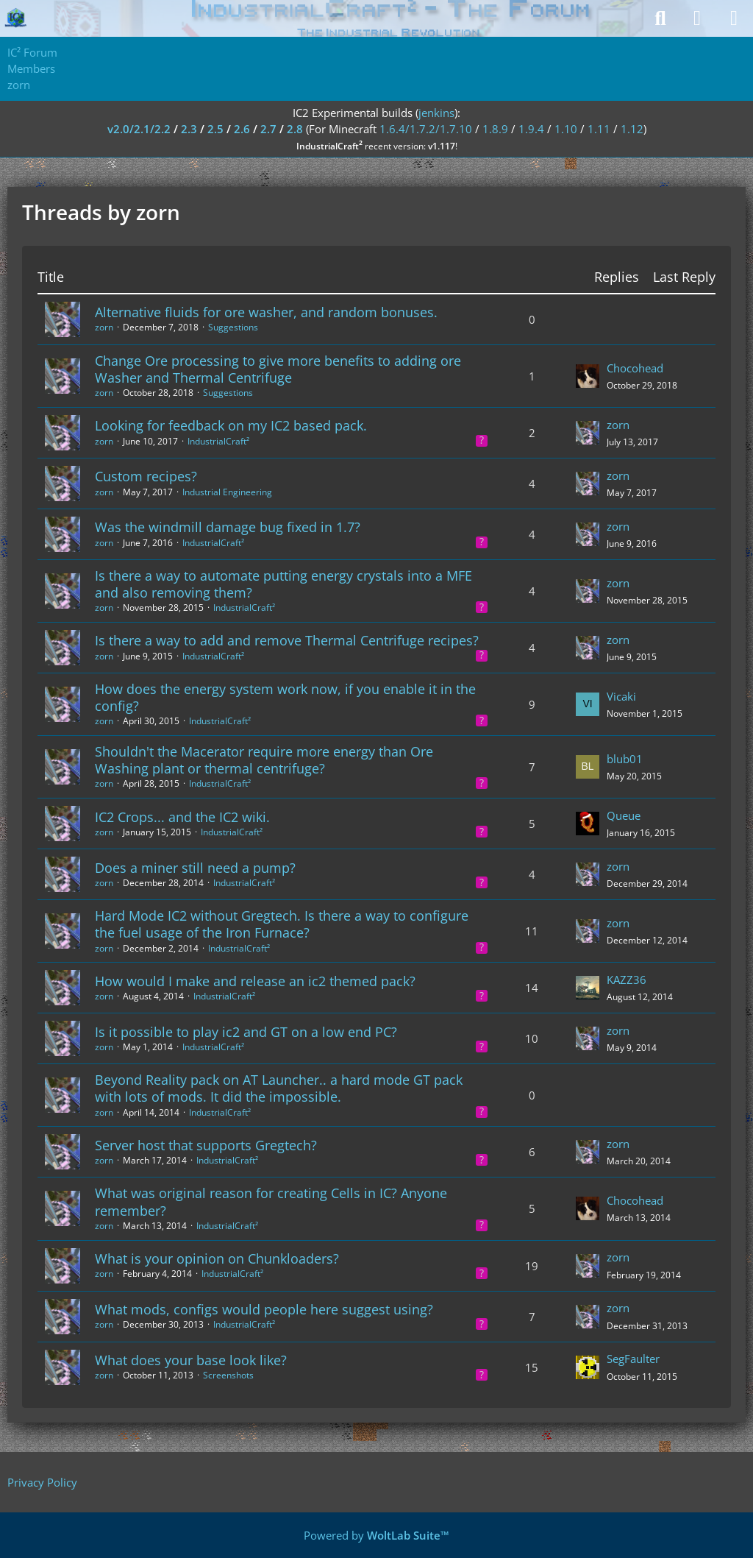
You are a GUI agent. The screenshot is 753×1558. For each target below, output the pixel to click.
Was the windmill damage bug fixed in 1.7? (227, 527)
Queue (623, 815)
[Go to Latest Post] (587, 376)
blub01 (625, 758)
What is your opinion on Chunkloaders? (217, 1258)
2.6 (242, 128)
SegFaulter (633, 1358)
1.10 (565, 128)
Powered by (376, 1535)
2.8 (295, 128)
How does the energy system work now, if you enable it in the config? (285, 697)
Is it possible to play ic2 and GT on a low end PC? (246, 1032)
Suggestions (233, 327)
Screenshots (228, 1375)
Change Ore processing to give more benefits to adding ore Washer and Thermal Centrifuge (278, 369)
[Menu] (734, 18)
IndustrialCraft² (218, 441)
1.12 (632, 128)
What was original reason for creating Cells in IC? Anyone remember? (271, 1201)
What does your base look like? (191, 1360)
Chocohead (635, 368)
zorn (104, 327)
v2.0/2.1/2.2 (139, 128)
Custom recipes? (146, 476)
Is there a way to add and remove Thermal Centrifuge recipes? (287, 640)
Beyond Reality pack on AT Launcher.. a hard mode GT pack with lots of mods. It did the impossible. (279, 1088)
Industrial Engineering (227, 492)
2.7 (268, 128)
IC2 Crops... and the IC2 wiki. (182, 817)
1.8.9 (495, 128)
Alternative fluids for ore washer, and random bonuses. (266, 312)
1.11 (599, 128)
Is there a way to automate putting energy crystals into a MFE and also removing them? (283, 584)
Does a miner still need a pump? (195, 868)
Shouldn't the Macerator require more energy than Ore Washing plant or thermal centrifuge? (264, 760)
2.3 (189, 128)
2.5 (215, 128)
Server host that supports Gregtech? (206, 1145)
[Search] (660, 18)
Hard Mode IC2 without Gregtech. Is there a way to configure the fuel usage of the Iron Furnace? (281, 924)
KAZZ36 (626, 979)
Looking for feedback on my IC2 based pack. (231, 425)
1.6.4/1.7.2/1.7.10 (425, 128)
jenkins (436, 112)
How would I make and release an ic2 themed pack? (255, 981)
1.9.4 (531, 128)
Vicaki (621, 696)
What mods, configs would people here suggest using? (264, 1309)
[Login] (697, 18)
